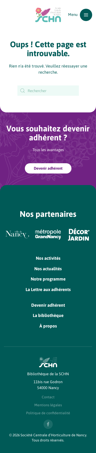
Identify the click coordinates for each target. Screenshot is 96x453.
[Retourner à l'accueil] (48, 15)
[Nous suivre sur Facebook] (48, 424)
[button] (80, 15)
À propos (48, 326)
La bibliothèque (48, 315)
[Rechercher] (48, 90)
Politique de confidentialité (48, 413)
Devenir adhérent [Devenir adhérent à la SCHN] (48, 168)
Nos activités (48, 258)
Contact (48, 397)
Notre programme (48, 279)
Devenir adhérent (48, 305)
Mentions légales (48, 405)
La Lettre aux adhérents (48, 289)
